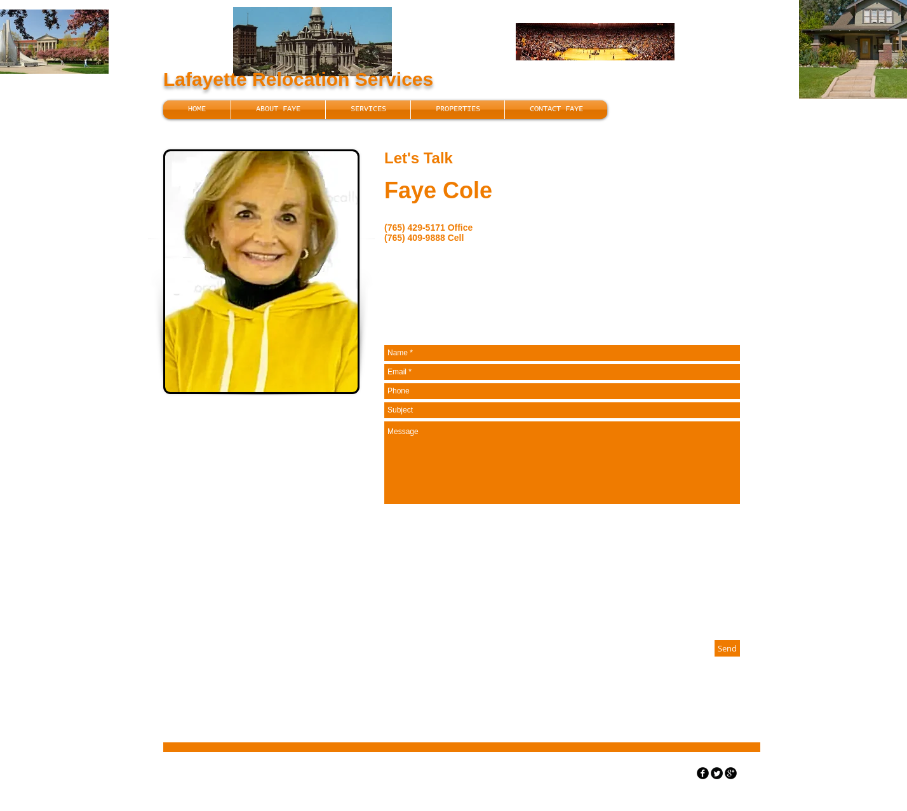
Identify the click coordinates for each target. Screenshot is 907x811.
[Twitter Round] (717, 773)
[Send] (727, 648)
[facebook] (703, 773)
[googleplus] (731, 773)
